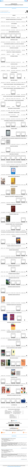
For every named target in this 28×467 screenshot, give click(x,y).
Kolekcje (9, 12)
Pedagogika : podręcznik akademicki (17, 413)
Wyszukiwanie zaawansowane (4, 12)
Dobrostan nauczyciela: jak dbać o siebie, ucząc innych (8, 438)
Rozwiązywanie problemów (12, 415)
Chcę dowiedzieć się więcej (10, 466)
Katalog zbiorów (14, 8)
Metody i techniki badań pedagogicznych (17, 412)
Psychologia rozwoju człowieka (7, 413)
